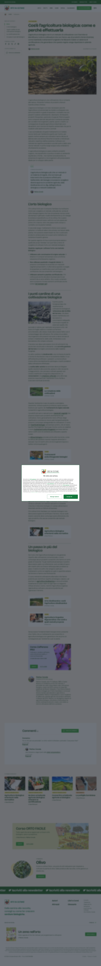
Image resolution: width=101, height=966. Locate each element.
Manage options (54, 496)
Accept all (69, 496)
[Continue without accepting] (23, 467)
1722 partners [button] (32, 479)
